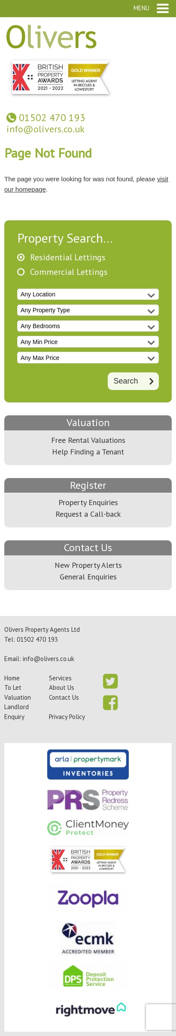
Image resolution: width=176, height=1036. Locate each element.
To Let (12, 687)
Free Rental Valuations (88, 440)
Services (60, 678)
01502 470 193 (52, 117)
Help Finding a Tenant (88, 452)
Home (12, 678)
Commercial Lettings (69, 272)
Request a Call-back (88, 514)
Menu (141, 8)
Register (88, 485)
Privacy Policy (67, 717)
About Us (61, 687)
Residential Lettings (68, 257)
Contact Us (88, 547)
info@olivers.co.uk (45, 129)
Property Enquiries (88, 502)
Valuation (88, 422)
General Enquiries (88, 577)
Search (125, 380)
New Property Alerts (88, 565)
